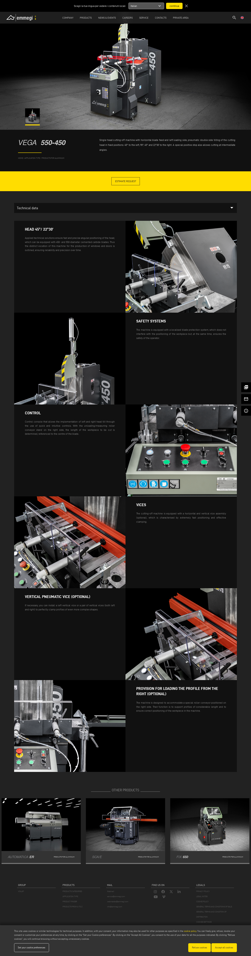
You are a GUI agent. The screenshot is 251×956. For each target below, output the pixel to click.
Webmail (110, 891)
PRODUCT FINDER (70, 901)
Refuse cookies (199, 947)
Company (67, 17)
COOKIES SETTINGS (204, 922)
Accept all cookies (224, 947)
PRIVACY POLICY (203, 891)
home (20, 158)
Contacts (160, 17)
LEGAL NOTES (201, 896)
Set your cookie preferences (31, 947)
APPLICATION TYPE (70, 896)
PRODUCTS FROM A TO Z (72, 907)
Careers (127, 17)
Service (143, 17)
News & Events (107, 17)
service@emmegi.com (116, 896)
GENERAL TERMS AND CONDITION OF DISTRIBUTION (211, 914)
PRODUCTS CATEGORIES (72, 891)
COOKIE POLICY (202, 901)
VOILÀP (21, 891)
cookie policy (190, 931)
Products (86, 17)
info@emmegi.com (114, 907)
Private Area (181, 17)
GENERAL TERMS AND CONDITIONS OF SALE (214, 907)
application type (32, 158)
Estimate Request (125, 181)
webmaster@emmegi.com (117, 901)
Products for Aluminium (53, 158)
